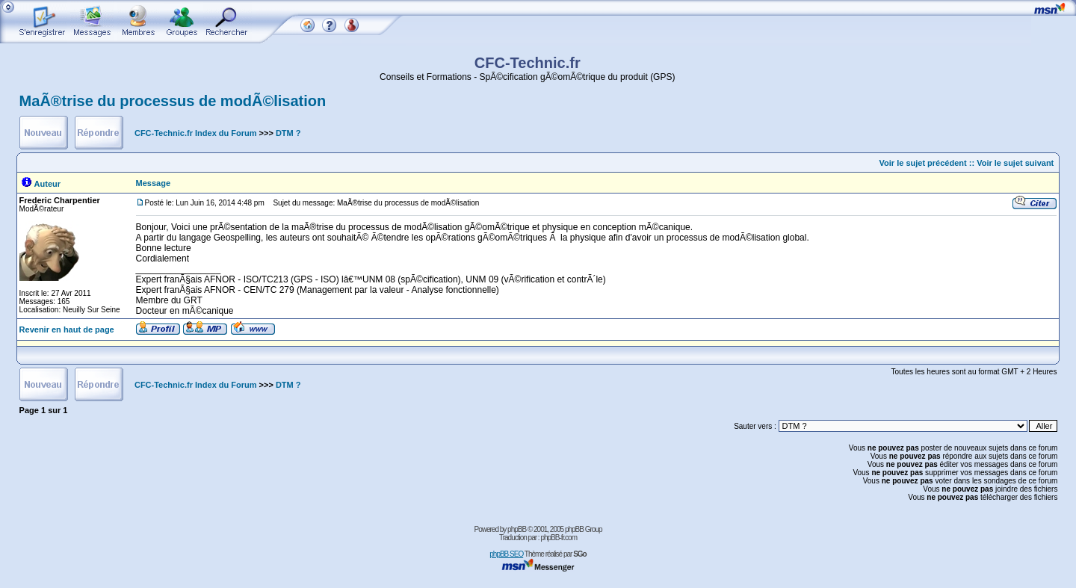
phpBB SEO (506, 554)
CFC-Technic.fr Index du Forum (195, 133)
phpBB (516, 529)
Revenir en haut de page (66, 329)
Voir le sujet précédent (923, 162)
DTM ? (288, 133)
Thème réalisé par (556, 554)
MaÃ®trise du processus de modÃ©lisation (173, 101)
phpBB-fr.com (558, 537)
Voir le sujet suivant (1015, 162)
